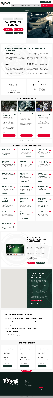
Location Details (6, 40)
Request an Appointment (7, 135)
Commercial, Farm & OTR (45, 40)
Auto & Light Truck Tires (18, 40)
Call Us (10, 33)
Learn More (40, 262)
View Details (7, 366)
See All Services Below (25, 140)
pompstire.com (36, 300)
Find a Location (26, 370)
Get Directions (18, 33)
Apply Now (31, 262)
